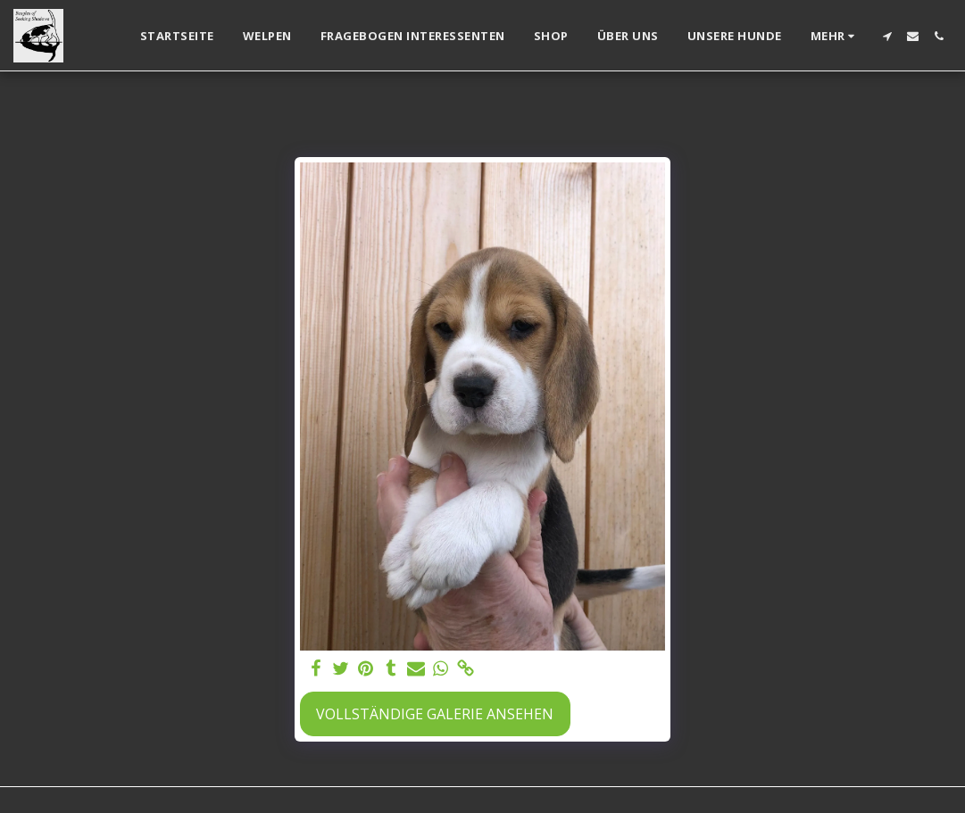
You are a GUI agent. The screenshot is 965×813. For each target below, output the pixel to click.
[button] (887, 36)
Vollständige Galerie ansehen (434, 714)
